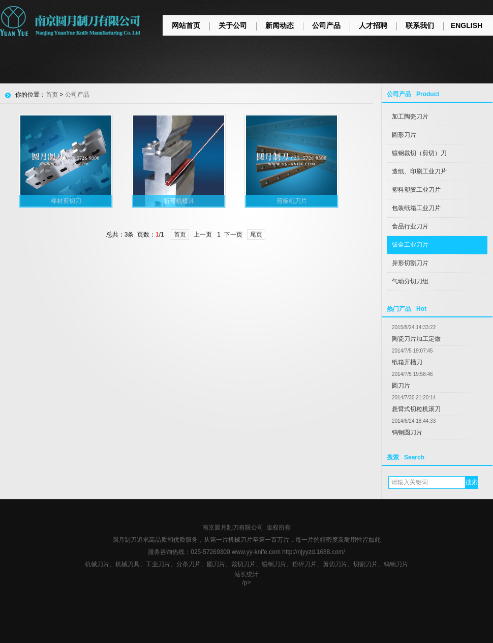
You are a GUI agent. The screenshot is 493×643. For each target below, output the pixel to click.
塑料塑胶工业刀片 (416, 189)
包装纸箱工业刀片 (416, 208)
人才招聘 (373, 25)
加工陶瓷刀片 (410, 116)
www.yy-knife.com (256, 552)
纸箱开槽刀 (407, 362)
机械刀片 (97, 564)
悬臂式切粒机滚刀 (416, 409)
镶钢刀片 (274, 564)
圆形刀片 (404, 134)
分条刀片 (188, 564)
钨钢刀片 (396, 564)
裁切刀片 (243, 564)
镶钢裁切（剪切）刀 (419, 153)
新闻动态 (279, 25)
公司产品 (326, 25)
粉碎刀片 (304, 564)
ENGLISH (466, 25)
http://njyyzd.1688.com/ (313, 552)
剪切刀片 (335, 564)
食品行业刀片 (410, 226)
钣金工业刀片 (410, 244)
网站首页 (186, 25)
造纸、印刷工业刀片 (419, 171)
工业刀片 (158, 564)
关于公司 (233, 25)
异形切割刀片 (410, 263)
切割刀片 (365, 564)
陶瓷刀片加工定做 (416, 338)
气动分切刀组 (410, 281)
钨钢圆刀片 (407, 432)
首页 (52, 94)
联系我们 (420, 25)
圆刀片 (401, 385)
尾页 (256, 234)
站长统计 (246, 574)
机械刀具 (127, 564)
